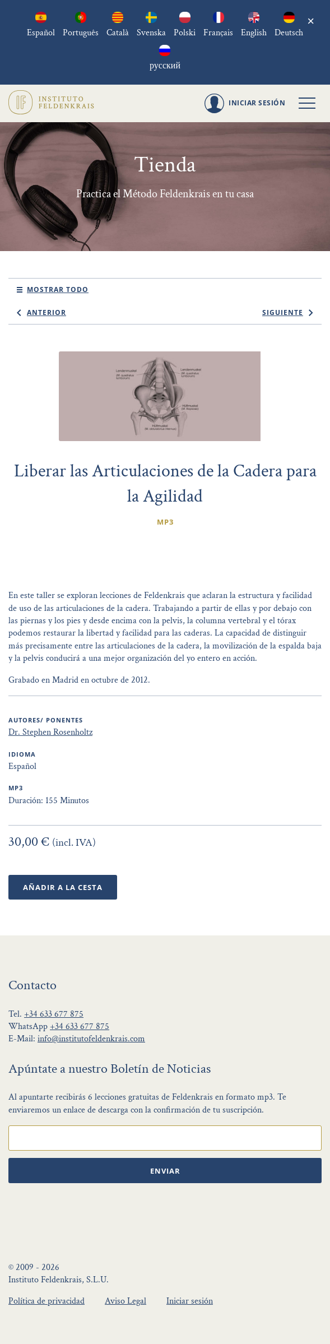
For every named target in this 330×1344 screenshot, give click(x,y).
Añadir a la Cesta (63, 887)
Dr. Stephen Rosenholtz (50, 732)
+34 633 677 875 (53, 1014)
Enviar (165, 1171)
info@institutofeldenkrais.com (91, 1039)
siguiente (282, 312)
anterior (46, 312)
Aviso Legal (125, 1301)
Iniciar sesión (189, 1301)
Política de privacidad (46, 1301)
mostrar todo (58, 289)
